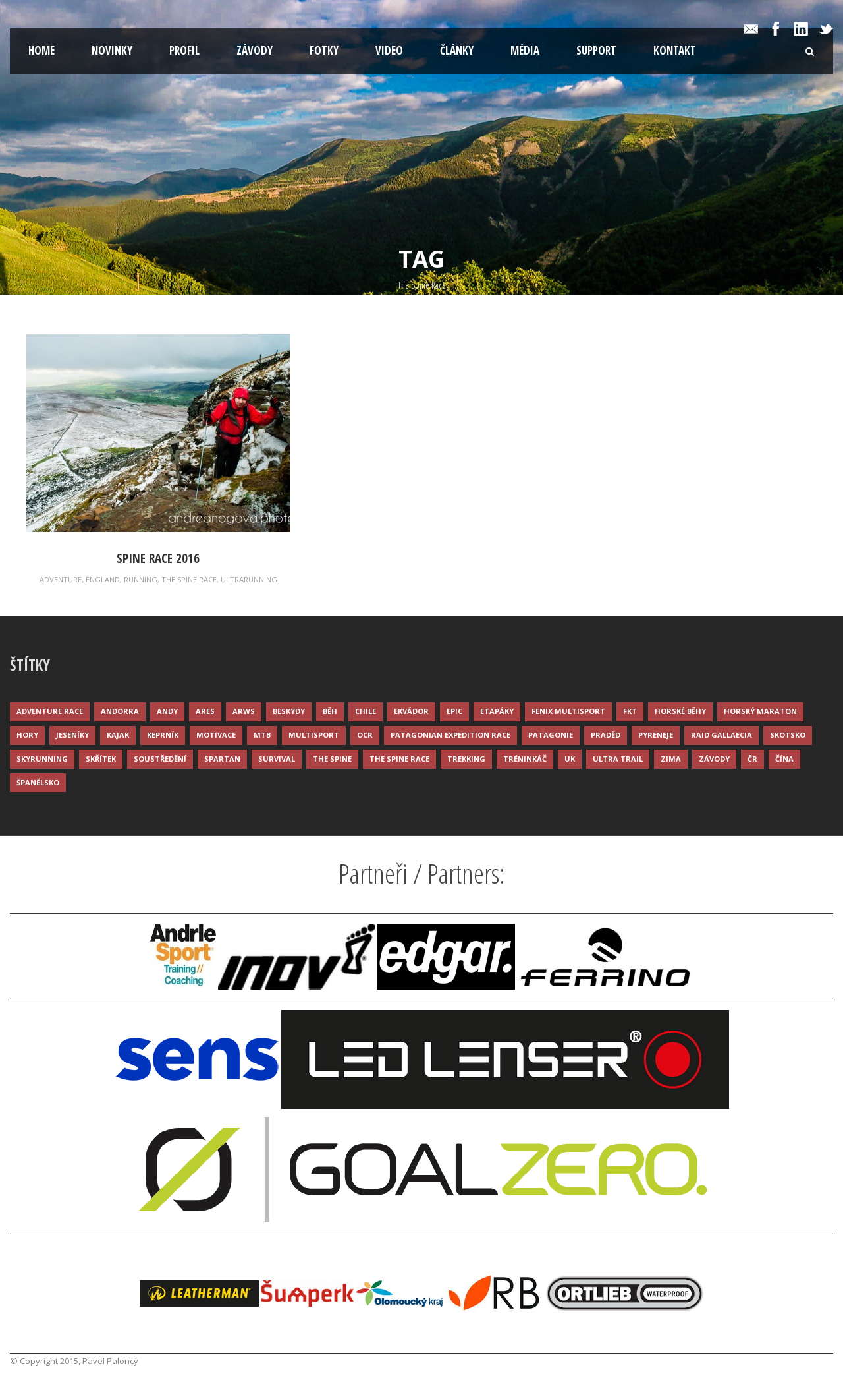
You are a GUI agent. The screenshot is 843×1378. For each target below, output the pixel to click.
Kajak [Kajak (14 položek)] (118, 735)
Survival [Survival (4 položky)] (276, 759)
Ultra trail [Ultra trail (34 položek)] (618, 759)
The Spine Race (189, 579)
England (103, 579)
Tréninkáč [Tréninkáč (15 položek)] (525, 759)
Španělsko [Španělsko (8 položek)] (37, 782)
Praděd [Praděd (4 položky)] (605, 735)
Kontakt (674, 50)
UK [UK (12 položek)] (569, 759)
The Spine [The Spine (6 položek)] (332, 759)
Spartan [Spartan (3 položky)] (222, 759)
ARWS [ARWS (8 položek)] (243, 711)
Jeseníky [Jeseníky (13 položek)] (72, 735)
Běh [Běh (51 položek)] (330, 711)
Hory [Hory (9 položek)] (27, 735)
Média (524, 50)
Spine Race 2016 (158, 558)
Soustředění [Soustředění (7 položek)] (160, 759)
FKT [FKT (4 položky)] (630, 711)
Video (389, 50)
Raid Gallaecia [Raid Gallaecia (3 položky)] (721, 735)
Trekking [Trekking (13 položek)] (466, 759)
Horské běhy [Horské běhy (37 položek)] (680, 711)
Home (41, 50)
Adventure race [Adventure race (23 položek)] (49, 711)
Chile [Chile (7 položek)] (365, 711)
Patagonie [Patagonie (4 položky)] (550, 735)
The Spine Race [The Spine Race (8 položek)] (399, 759)
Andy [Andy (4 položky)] (167, 711)
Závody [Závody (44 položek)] (714, 759)
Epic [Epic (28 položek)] (454, 711)
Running (140, 579)
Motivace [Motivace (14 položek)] (216, 735)
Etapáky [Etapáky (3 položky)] (497, 711)
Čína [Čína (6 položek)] (784, 759)
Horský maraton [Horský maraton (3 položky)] (760, 711)
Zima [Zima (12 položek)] (671, 759)
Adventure (61, 579)
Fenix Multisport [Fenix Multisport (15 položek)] (568, 711)
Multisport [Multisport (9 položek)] (313, 735)
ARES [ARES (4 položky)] (205, 711)
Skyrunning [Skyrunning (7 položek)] (42, 759)
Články (457, 50)
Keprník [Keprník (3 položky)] (162, 735)
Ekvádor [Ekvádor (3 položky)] (411, 711)
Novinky (112, 50)
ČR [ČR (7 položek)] (752, 759)
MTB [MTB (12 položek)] (262, 735)
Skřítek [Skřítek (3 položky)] (101, 759)
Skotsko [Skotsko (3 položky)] (787, 735)
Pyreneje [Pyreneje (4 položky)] (655, 735)
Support (596, 50)
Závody (254, 50)
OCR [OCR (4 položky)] (365, 735)
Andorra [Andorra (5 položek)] (120, 711)
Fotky (324, 50)
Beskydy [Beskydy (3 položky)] (289, 711)
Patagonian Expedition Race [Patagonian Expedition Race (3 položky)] (450, 735)
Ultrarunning (249, 579)
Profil (184, 50)
